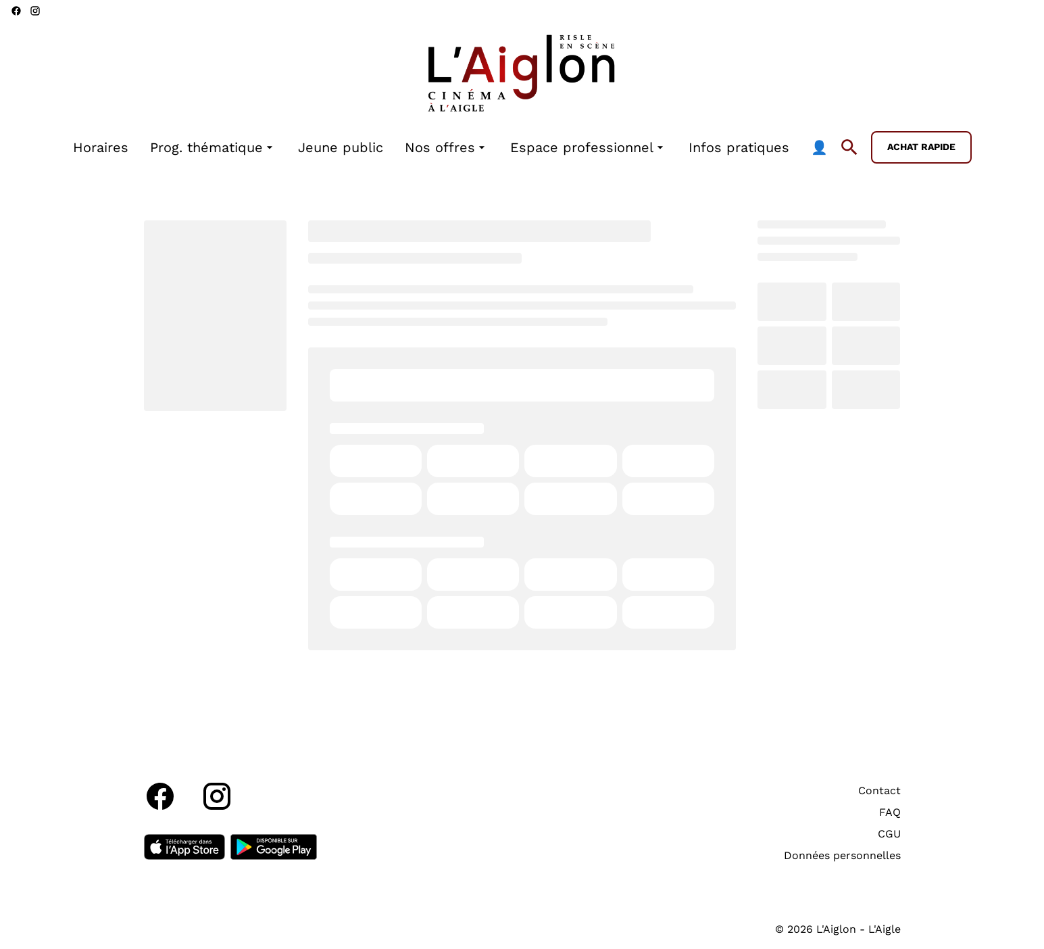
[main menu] (450, 148)
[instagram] (35, 10)
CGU (889, 833)
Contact (879, 790)
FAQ (890, 812)
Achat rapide (921, 146)
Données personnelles (842, 855)
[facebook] (16, 10)
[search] (849, 147)
